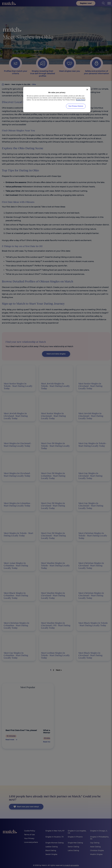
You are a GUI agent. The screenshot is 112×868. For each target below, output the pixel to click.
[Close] (87, 89)
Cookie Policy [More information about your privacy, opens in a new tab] (80, 99)
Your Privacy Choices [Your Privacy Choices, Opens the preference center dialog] (75, 106)
